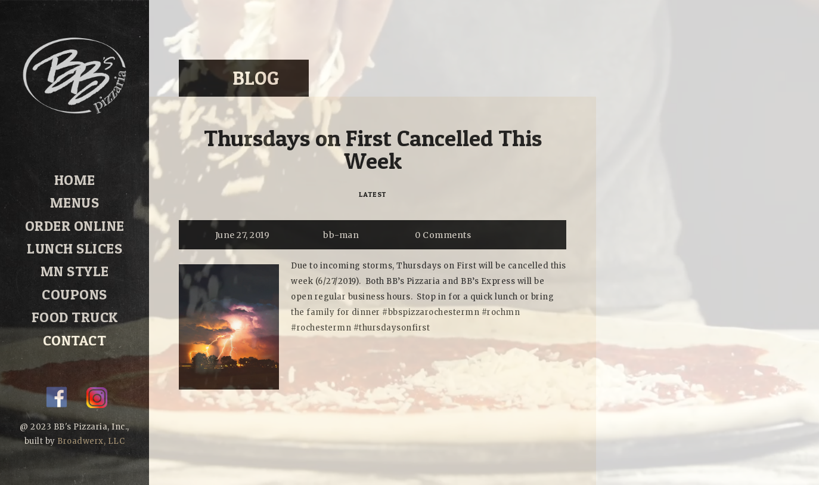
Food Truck (74, 302)
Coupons (75, 281)
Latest (373, 194)
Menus (75, 199)
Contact (74, 322)
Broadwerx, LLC (91, 441)
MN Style (74, 260)
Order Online (74, 219)
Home (75, 179)
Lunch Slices (74, 240)
